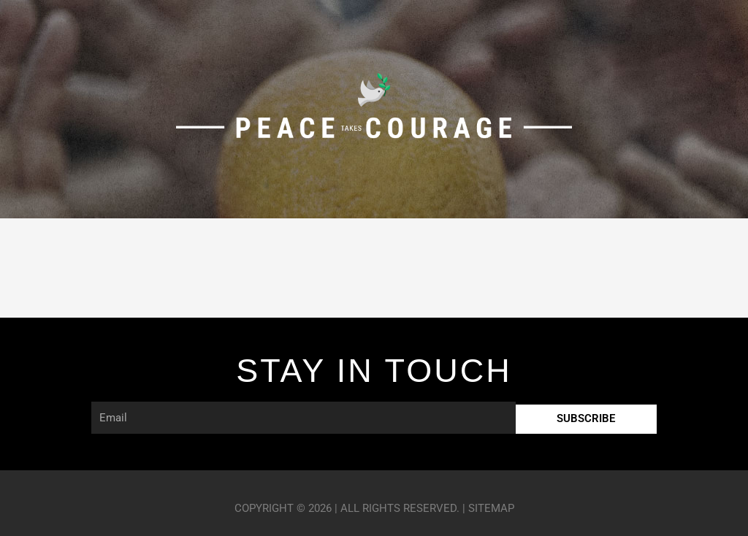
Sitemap (491, 508)
